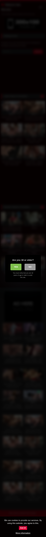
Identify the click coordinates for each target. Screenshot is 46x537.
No (30, 267)
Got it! (23, 528)
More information (23, 533)
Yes (16, 267)
